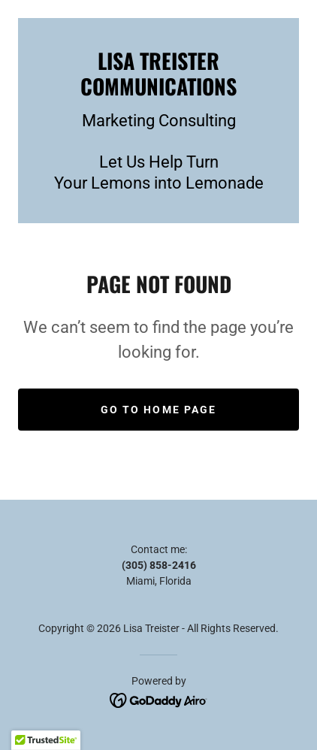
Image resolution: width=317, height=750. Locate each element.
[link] (158, 73)
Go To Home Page (158, 410)
